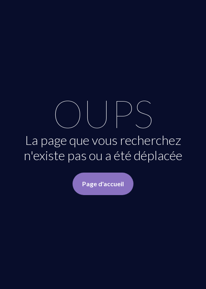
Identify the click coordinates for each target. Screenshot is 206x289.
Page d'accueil (103, 183)
